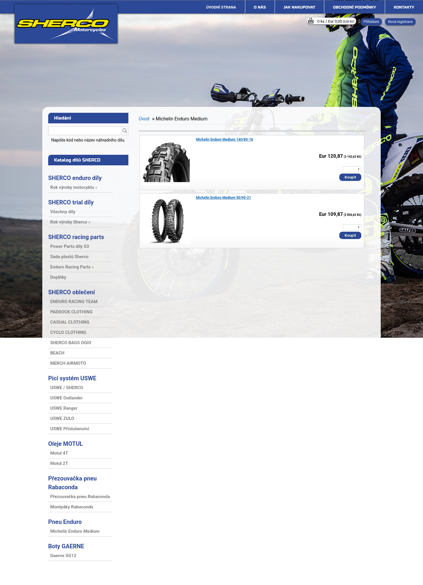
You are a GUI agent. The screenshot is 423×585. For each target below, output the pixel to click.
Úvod (144, 119)
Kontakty (404, 7)
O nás (260, 7)
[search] (124, 131)
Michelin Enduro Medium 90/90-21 (223, 198)
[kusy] (352, 169)
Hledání (62, 118)
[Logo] (66, 23)
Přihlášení (371, 22)
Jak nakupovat (299, 7)
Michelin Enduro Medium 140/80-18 (224, 139)
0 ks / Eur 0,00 (335, 21)
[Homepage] (221, 7)
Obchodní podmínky (354, 7)
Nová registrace (400, 22)
